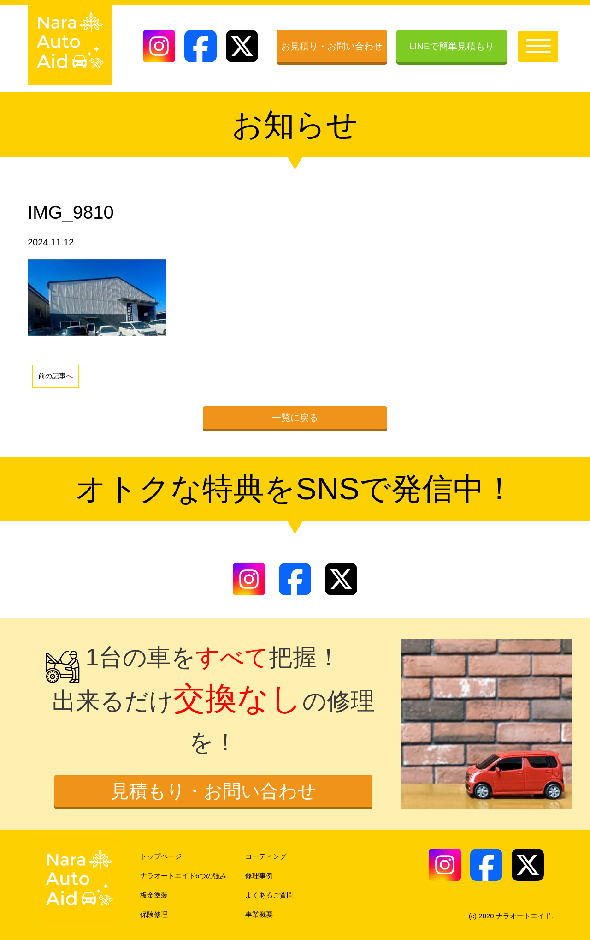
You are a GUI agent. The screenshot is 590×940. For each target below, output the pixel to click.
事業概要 (259, 914)
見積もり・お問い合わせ (213, 791)
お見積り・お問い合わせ (332, 46)
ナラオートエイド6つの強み (183, 876)
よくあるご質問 (269, 895)
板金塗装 (154, 895)
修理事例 (259, 876)
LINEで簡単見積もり (451, 46)
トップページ (161, 856)
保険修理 (154, 914)
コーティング (266, 856)
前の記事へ (55, 376)
